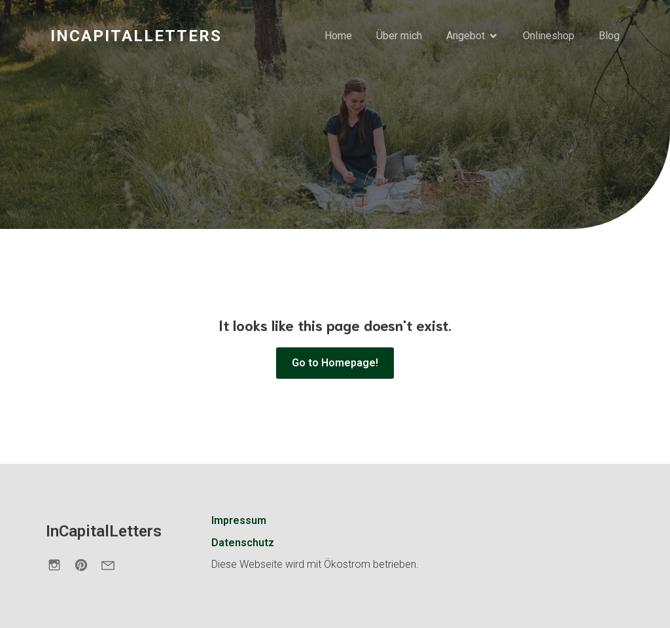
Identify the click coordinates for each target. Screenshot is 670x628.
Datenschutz (242, 542)
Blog (609, 35)
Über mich (399, 35)
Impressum (238, 520)
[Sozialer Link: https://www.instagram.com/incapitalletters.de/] (59, 564)
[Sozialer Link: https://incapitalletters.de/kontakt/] (112, 564)
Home (338, 35)
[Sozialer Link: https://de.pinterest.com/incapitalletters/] (86, 564)
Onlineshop (548, 35)
